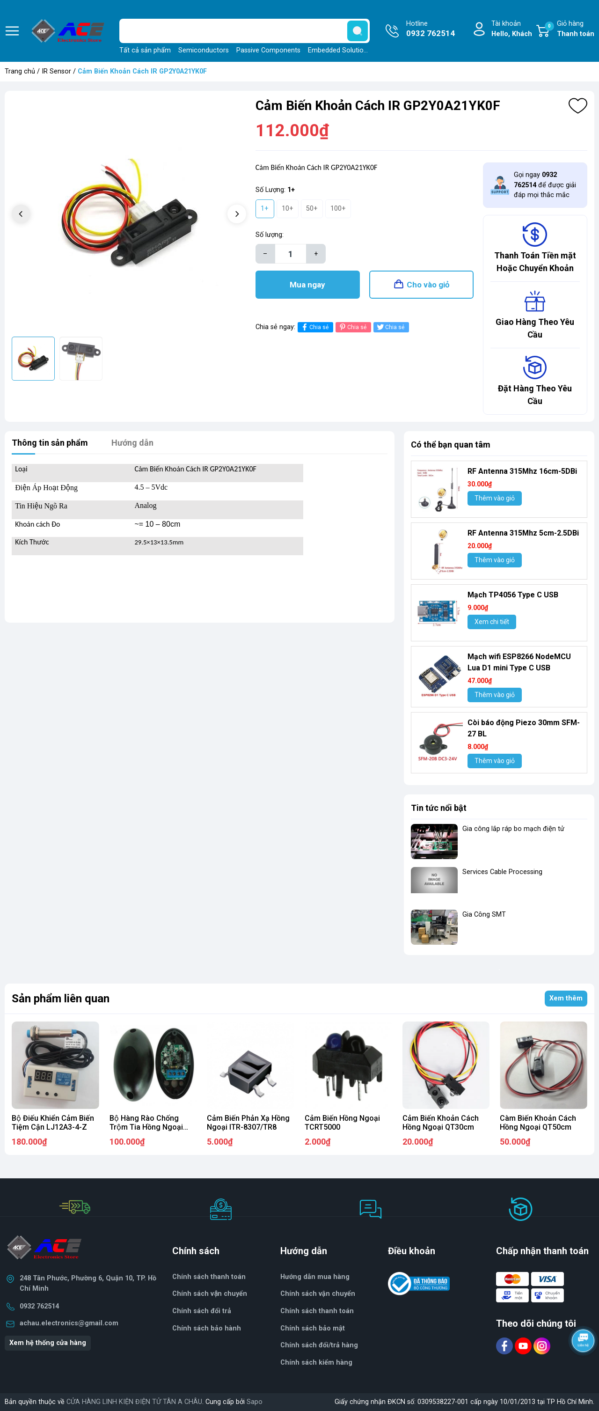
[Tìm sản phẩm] (244, 31)
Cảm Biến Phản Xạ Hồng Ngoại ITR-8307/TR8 (248, 1123)
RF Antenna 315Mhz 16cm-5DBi (522, 471)
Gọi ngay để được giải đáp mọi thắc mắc (545, 185)
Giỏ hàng (569, 29)
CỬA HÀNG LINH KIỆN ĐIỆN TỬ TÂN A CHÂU (134, 1402)
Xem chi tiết (492, 621)
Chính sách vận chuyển (209, 1294)
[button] (236, 214)
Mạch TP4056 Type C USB (513, 594)
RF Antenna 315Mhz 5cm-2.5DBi (523, 533)
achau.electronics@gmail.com (69, 1323)
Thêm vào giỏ (495, 498)
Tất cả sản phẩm (145, 50)
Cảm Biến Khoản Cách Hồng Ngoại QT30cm (440, 1123)
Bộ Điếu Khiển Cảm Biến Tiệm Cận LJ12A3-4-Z (53, 1123)
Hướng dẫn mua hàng (315, 1277)
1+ (265, 209)
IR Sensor (56, 71)
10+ (287, 209)
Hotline (430, 29)
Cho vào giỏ (428, 284)
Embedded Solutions (339, 50)
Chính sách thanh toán (317, 1311)
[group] (129, 215)
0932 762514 (39, 1306)
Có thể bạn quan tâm (450, 444)
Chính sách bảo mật (312, 1328)
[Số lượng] (291, 254)
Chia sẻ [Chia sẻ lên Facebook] (314, 327)
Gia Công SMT (484, 915)
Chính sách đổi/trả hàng (319, 1345)
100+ (338, 209)
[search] (357, 31)
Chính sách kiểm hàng (316, 1363)
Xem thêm (566, 998)
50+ (312, 209)
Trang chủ (20, 71)
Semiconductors (203, 50)
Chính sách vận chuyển (317, 1294)
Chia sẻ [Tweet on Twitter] (390, 327)
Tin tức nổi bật (439, 808)
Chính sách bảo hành (206, 1328)
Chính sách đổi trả (201, 1311)
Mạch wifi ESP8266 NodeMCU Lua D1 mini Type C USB (519, 662)
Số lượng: (270, 235)
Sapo (255, 1402)
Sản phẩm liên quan (61, 998)
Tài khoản (511, 29)
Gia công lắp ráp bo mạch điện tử (513, 829)
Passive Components (268, 50)
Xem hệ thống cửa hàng (47, 1343)
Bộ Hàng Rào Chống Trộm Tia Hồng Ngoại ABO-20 (146, 1127)
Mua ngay (307, 284)
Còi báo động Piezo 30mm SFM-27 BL (524, 728)
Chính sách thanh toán (209, 1277)
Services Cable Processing (502, 872)
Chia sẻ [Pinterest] (352, 327)
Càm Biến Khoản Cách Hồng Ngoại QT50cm (538, 1123)
